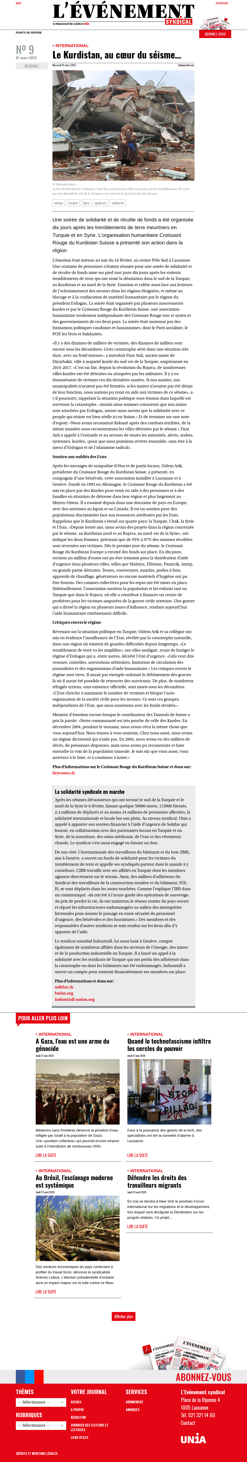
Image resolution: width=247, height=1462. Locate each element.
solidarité (118, 202)
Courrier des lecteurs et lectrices (89, 1427)
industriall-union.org (75, 1000)
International (71, 45)
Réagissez (32, 66)
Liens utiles (79, 1437)
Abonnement (134, 1402)
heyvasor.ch (63, 773)
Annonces (133, 1409)
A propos (77, 1409)
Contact (188, 1422)
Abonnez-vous (215, 33)
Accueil (76, 1402)
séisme (58, 202)
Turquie (73, 202)
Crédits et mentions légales (37, 1453)
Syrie (86, 202)
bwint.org (64, 994)
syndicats (100, 202)
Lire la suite (46, 1155)
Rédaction (78, 1417)
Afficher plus (123, 1316)
